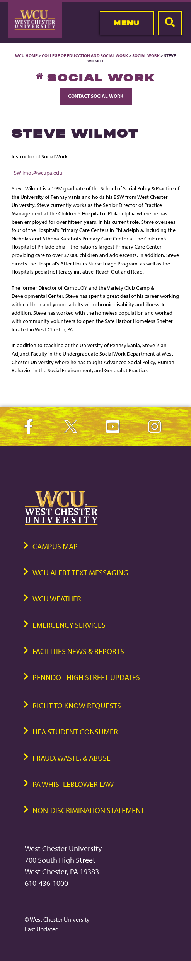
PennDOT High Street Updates (86, 677)
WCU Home (26, 55)
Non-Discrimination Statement (88, 810)
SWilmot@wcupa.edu (38, 172)
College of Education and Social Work (85, 55)
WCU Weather (56, 598)
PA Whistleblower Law (73, 784)
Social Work (146, 55)
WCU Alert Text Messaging (80, 572)
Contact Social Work (95, 96)
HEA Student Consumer (75, 731)
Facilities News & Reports (78, 651)
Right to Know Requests (76, 705)
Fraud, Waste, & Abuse (71, 758)
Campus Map (55, 546)
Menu (127, 22)
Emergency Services (69, 625)
